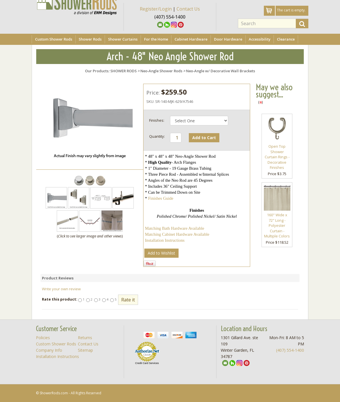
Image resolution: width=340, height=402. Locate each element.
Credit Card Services (147, 363)
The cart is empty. (291, 10)
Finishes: (156, 120)
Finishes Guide (160, 198)
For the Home (156, 39)
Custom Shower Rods (53, 39)
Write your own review (61, 288)
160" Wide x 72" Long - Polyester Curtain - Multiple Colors (277, 225)
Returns (85, 337)
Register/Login (156, 9)
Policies (43, 337)
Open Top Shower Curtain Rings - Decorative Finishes (277, 157)
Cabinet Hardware (191, 39)
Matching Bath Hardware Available (174, 228)
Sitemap (85, 350)
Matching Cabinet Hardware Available (177, 234)
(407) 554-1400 (290, 350)
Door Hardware (228, 39)
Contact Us (188, 9)
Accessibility (259, 39)
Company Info (49, 350)
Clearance (286, 39)
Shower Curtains (122, 39)
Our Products (96, 70)
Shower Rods (90, 39)
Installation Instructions (165, 240)
